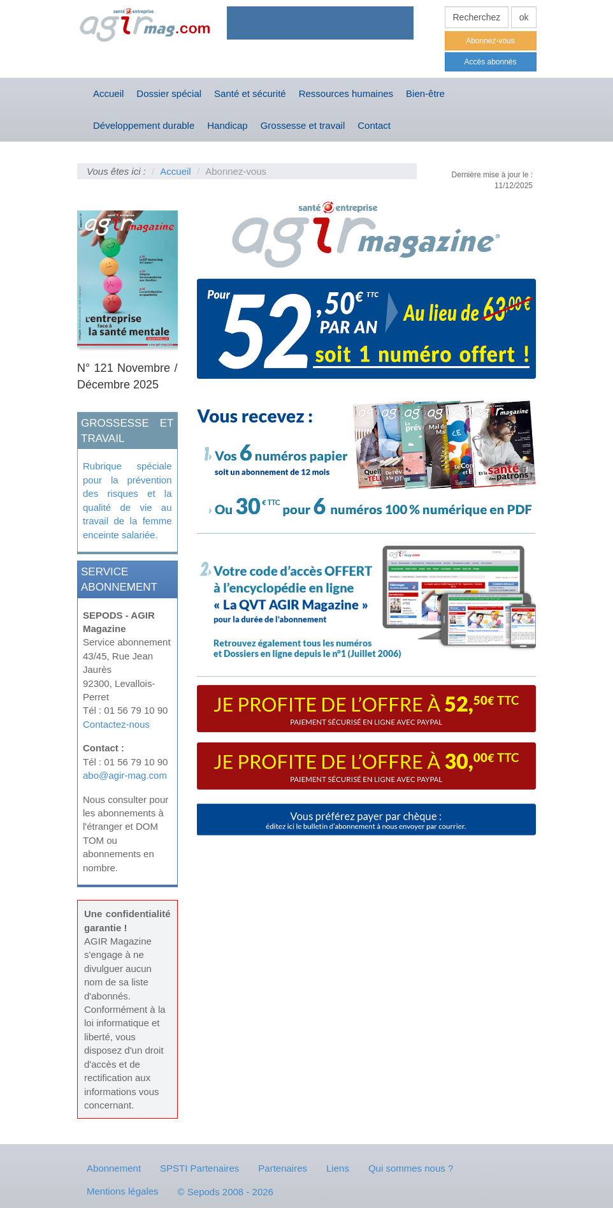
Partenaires (282, 1168)
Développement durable (143, 125)
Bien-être (425, 93)
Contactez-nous (116, 724)
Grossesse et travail (303, 125)
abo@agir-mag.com (125, 775)
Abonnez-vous (490, 40)
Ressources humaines (346, 93)
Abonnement (114, 1168)
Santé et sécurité (250, 93)
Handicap (227, 125)
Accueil (108, 93)
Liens (337, 1168)
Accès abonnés (490, 61)
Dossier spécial (168, 93)
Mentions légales (123, 1191)
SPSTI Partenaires (199, 1168)
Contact (374, 125)
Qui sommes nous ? (410, 1168)
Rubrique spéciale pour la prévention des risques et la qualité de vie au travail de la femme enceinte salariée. (127, 500)
